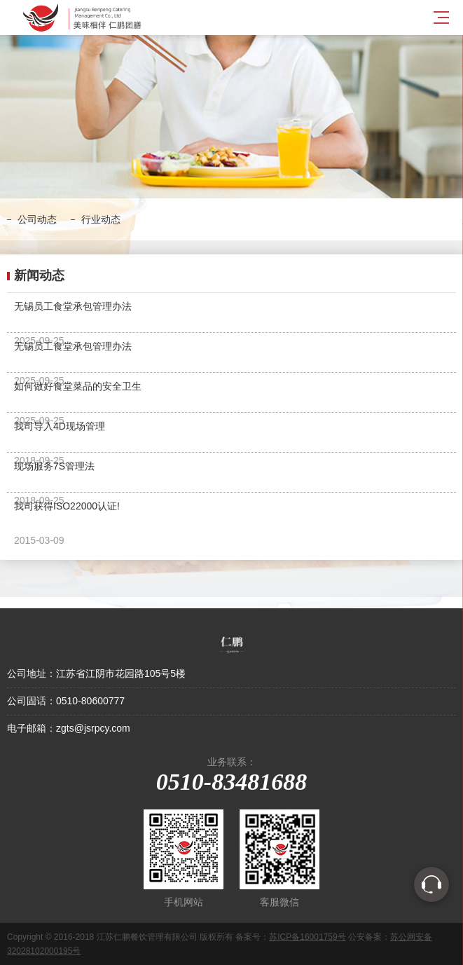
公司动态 (37, 219)
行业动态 (100, 219)
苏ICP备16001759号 (307, 937)
